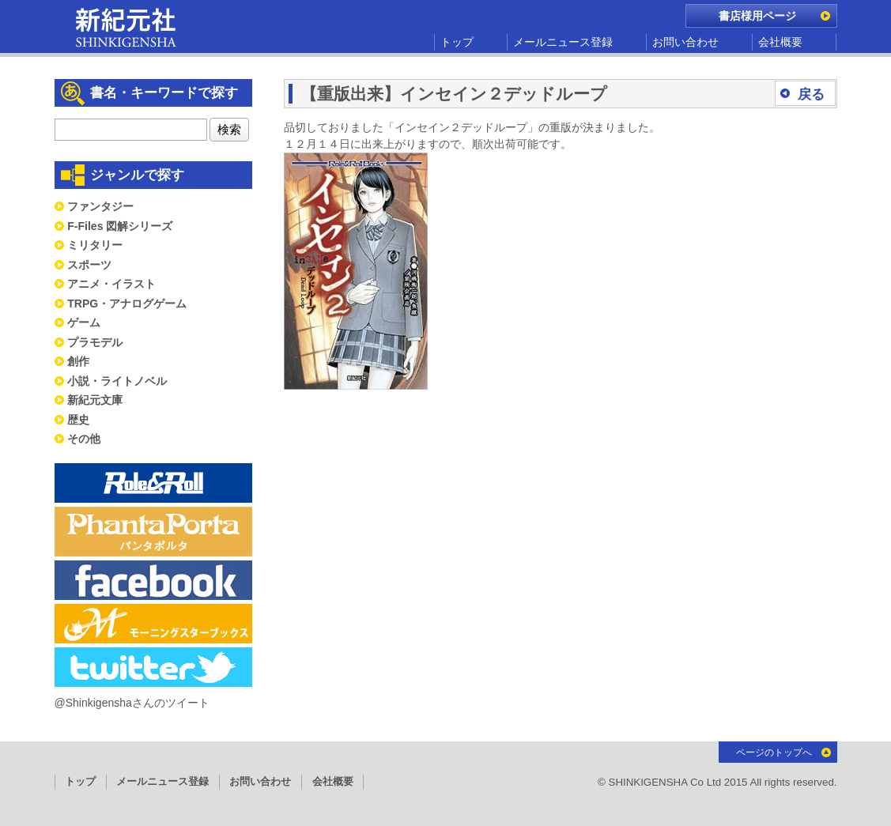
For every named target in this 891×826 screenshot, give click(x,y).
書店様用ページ (757, 15)
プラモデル (95, 342)
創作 (78, 361)
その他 (83, 438)
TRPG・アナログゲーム (127, 303)
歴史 (78, 419)
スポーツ (89, 264)
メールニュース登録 (563, 42)
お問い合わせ (685, 42)
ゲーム (83, 322)
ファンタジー (100, 206)
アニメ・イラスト (111, 283)
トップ (457, 42)
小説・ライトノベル (117, 381)
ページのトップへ (774, 752)
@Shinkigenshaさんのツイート (132, 702)
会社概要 (780, 42)
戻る (811, 94)
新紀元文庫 (95, 400)
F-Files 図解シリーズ (119, 226)
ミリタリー (95, 245)
